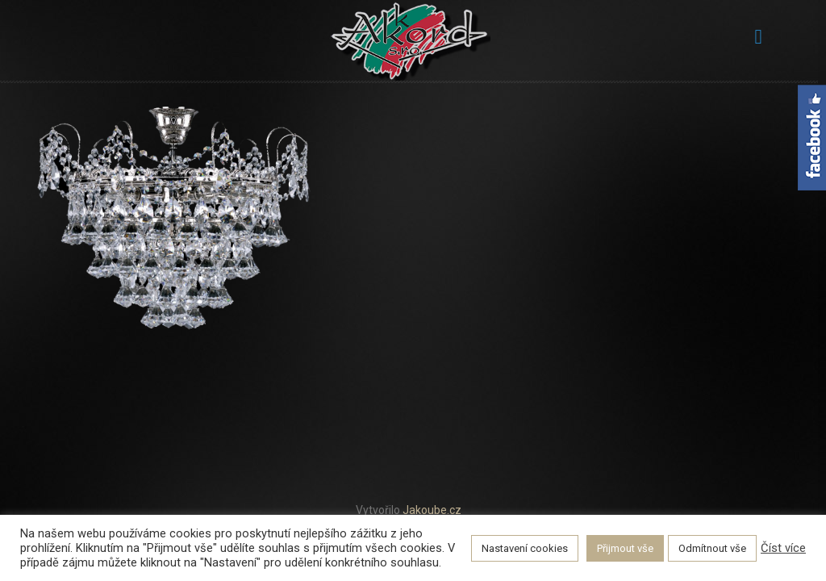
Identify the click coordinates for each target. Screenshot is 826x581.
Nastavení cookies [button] (525, 548)
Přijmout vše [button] (625, 548)
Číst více (783, 548)
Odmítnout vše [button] (712, 548)
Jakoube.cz (432, 510)
